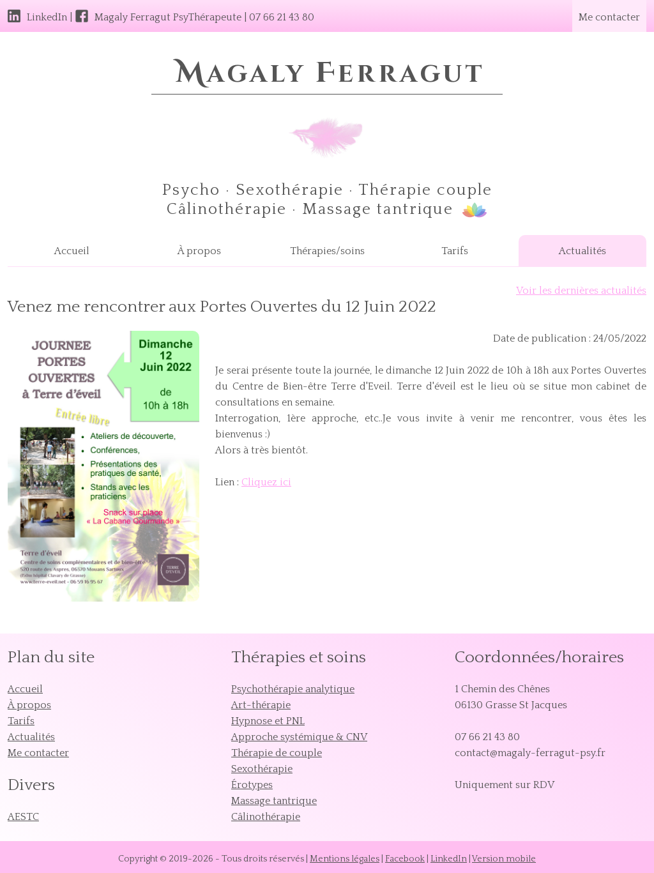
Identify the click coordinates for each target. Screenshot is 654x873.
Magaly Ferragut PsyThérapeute (168, 17)
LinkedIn (47, 17)
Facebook (405, 859)
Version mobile (504, 859)
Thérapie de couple (276, 753)
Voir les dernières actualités (581, 290)
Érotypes (252, 785)
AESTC (23, 817)
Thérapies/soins (327, 251)
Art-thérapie (261, 705)
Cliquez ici (266, 482)
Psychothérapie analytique (292, 689)
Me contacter (609, 17)
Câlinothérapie (265, 817)
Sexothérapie (262, 769)
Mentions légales (344, 859)
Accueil (71, 251)
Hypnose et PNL (268, 721)
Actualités (582, 251)
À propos (199, 251)
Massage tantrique (274, 801)
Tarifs (454, 251)
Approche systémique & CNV (299, 737)
